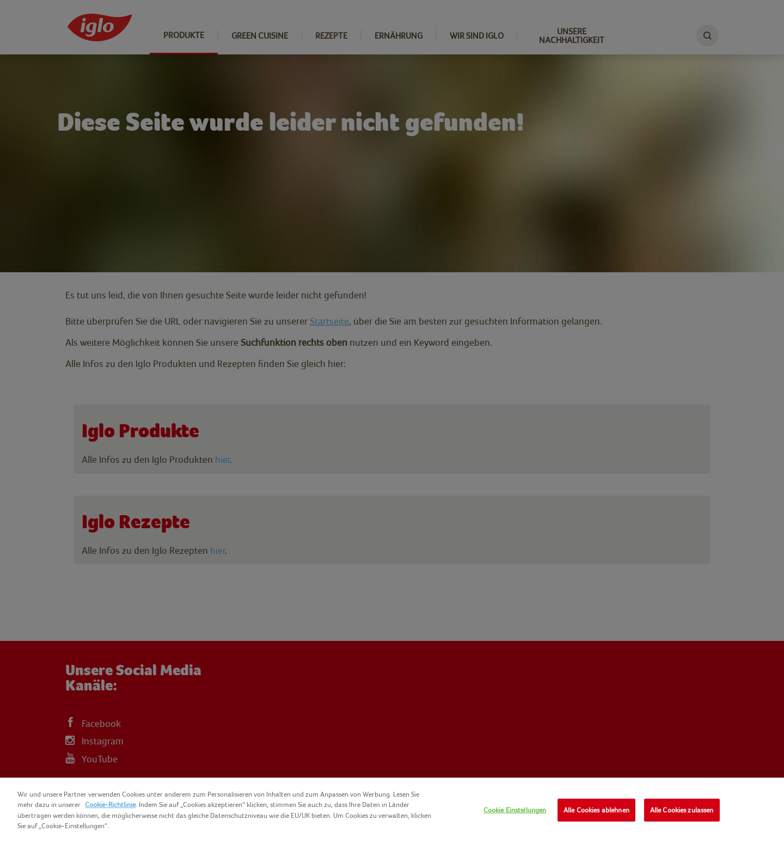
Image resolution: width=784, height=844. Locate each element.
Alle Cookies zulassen (682, 810)
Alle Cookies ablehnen (596, 810)
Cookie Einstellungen (515, 810)
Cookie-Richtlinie (110, 804)
